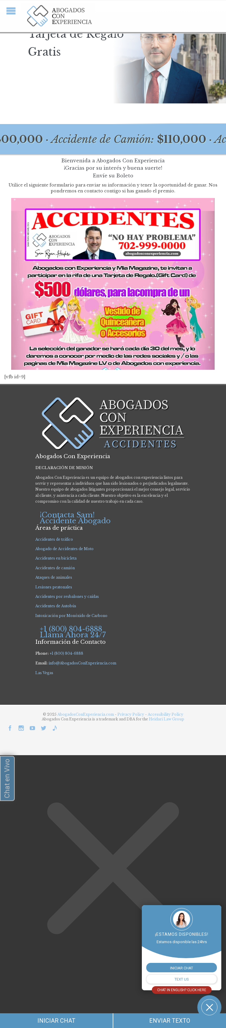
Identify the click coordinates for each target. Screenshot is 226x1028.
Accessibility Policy (165, 714)
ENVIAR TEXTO (169, 1020)
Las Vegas (44, 673)
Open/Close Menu (11, 11)
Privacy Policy (131, 714)
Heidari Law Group (166, 719)
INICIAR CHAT (56, 1020)
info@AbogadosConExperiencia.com (82, 663)
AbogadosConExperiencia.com (85, 714)
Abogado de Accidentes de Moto (64, 549)
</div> (44, 1005)
